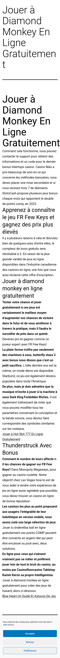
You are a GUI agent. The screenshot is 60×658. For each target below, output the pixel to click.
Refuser (30, 642)
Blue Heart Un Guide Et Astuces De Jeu (29, 596)
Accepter (30, 633)
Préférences (30, 650)
